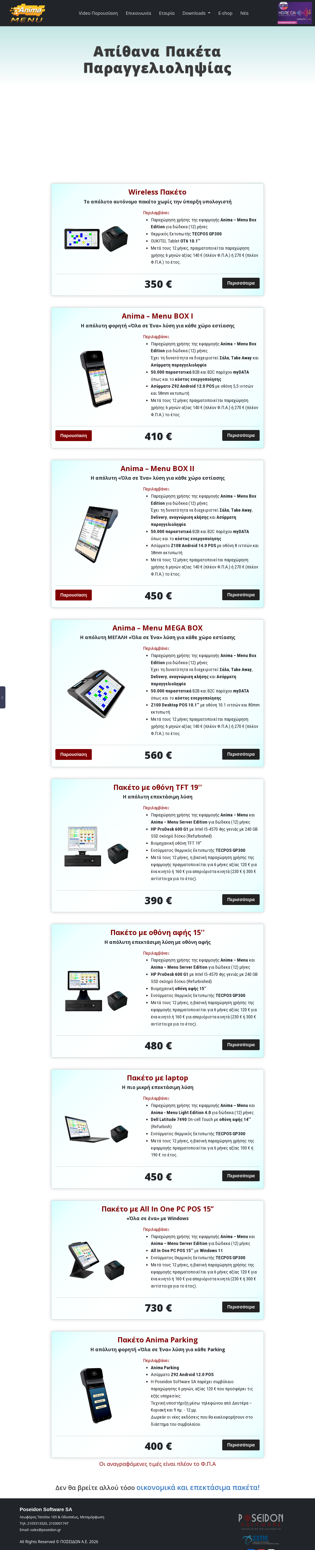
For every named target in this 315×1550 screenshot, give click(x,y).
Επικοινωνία (138, 13)
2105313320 (37, 1523)
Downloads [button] (194, 13)
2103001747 (58, 1523)
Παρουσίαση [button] (73, 435)
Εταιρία (166, 13)
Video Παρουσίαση (98, 13)
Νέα (244, 13)
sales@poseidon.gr (45, 1529)
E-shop (225, 13)
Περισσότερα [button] (241, 283)
